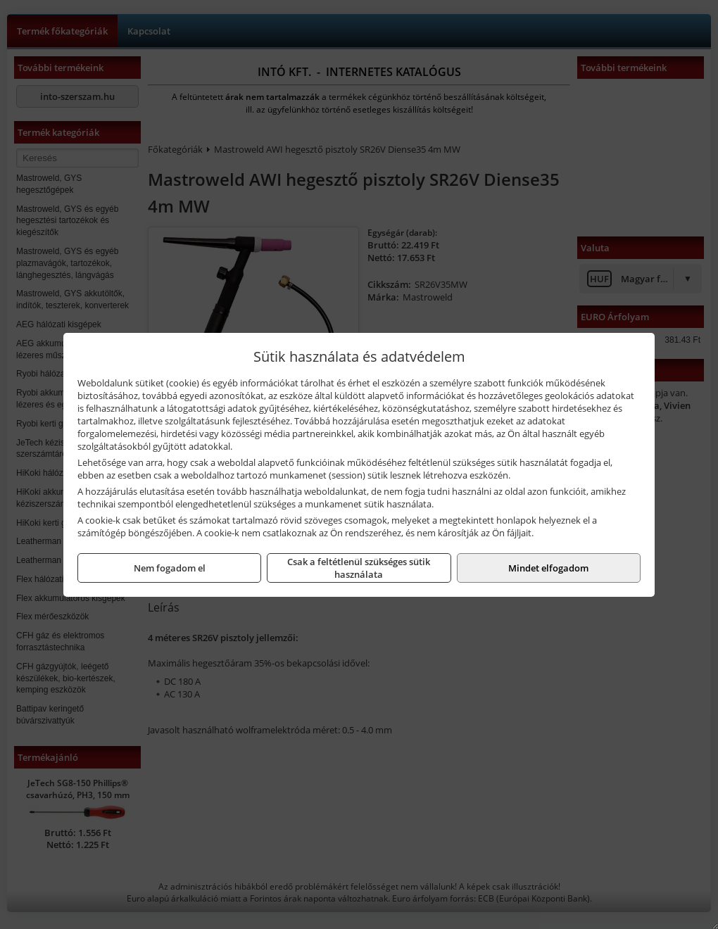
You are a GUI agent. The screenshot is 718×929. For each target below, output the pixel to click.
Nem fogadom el (170, 568)
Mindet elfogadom (548, 568)
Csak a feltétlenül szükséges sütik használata (358, 568)
